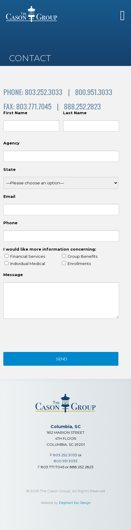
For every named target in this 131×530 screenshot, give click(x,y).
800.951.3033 (66, 461)
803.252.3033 (65, 455)
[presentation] (49, 336)
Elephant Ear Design (75, 503)
